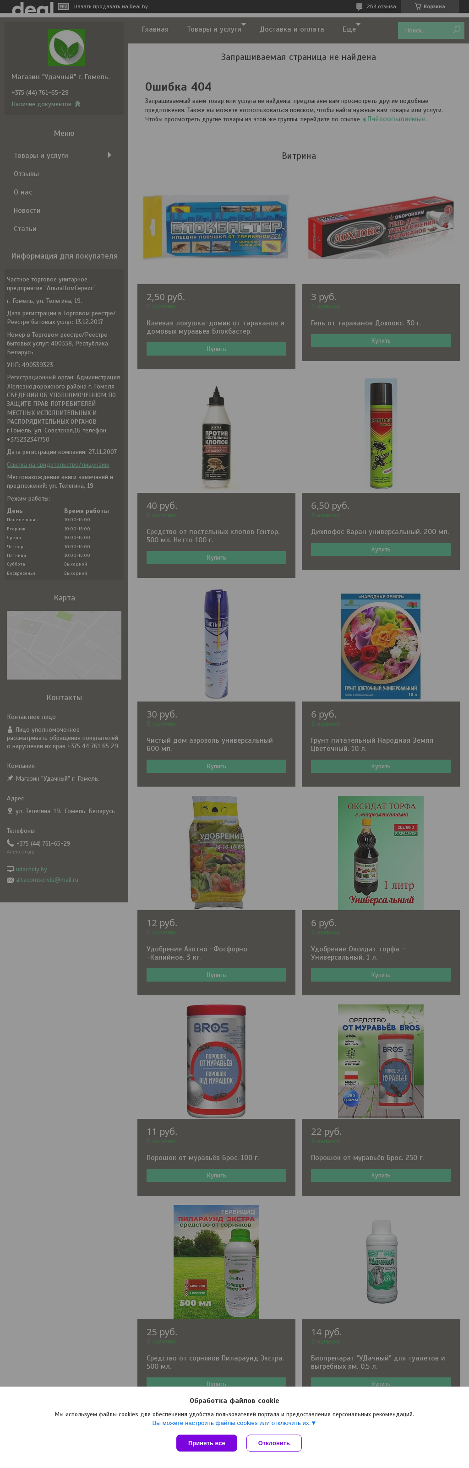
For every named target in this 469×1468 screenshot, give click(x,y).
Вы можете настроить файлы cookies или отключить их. (231, 1422)
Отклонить (274, 1443)
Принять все (206, 1443)
